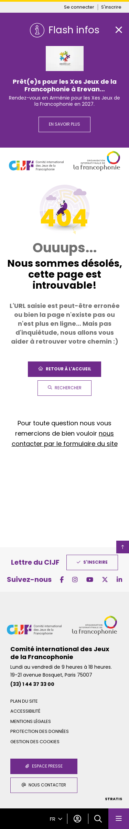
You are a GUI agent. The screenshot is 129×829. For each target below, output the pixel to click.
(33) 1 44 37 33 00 (32, 684)
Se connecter (79, 7)
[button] (98, 818)
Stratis (113, 799)
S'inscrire (111, 7)
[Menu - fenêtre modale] (118, 818)
